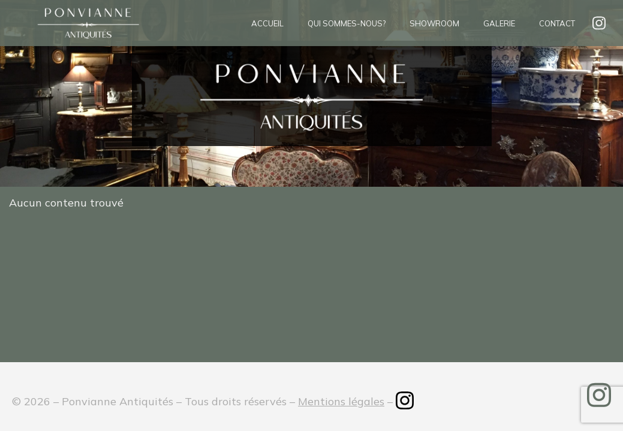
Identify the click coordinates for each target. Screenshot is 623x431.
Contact (557, 23)
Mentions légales (341, 401)
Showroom (434, 23)
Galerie (499, 23)
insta (599, 23)
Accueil (267, 23)
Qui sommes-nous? (347, 23)
